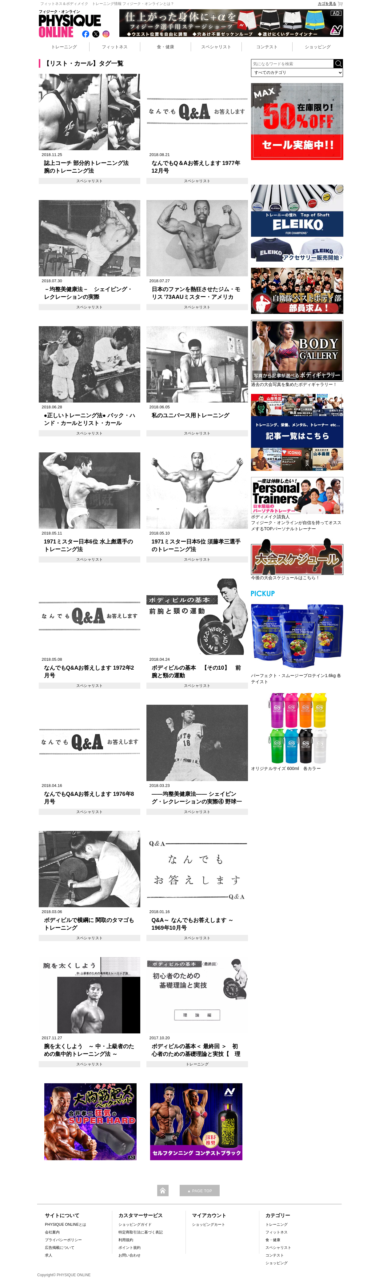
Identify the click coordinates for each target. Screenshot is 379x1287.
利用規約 (125, 1240)
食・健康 (165, 46)
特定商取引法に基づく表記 (140, 1232)
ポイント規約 (129, 1247)
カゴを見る (330, 4)
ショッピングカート (208, 1224)
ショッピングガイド (135, 1224)
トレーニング (64, 46)
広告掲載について (59, 1247)
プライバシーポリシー (63, 1240)
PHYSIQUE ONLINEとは (65, 1224)
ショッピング (318, 46)
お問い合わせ (129, 1255)
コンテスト (267, 46)
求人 (48, 1255)
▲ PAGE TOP (199, 1191)
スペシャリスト (216, 46)
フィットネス (115, 46)
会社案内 (52, 1232)
